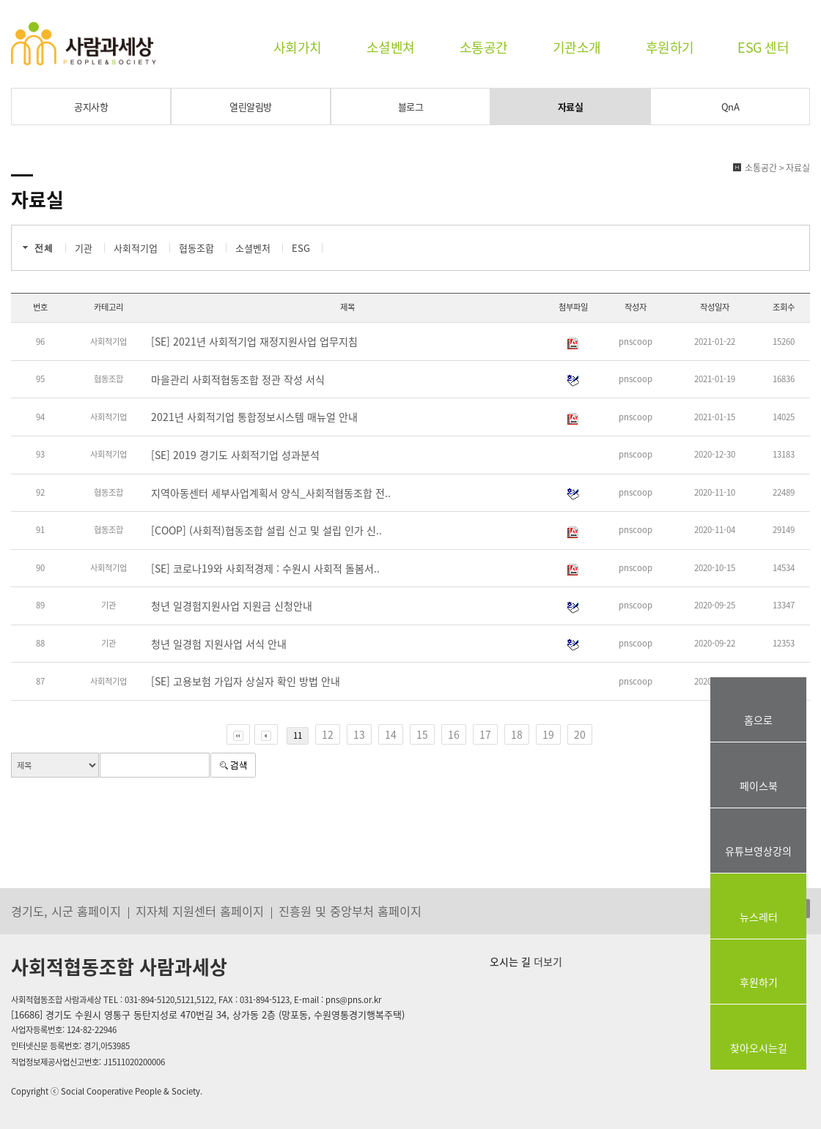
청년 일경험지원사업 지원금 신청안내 (231, 605)
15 (422, 734)
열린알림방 (250, 106)
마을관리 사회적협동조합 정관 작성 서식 (238, 379)
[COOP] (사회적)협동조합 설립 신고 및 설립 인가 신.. (266, 530)
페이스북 (759, 785)
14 (391, 734)
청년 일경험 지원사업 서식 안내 (219, 643)
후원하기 (670, 47)
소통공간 (484, 47)
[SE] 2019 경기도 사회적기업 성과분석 (235, 454)
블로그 (411, 106)
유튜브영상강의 (758, 850)
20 (580, 734)
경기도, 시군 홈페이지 (66, 911)
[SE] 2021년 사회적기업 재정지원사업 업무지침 (254, 341)
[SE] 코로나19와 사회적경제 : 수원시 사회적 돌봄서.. (265, 568)
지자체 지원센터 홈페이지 (200, 911)
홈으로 (758, 719)
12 (328, 734)
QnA (730, 106)
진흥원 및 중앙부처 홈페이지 (350, 911)
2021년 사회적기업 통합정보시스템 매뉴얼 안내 (254, 416)
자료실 (570, 106)
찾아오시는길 (758, 1047)
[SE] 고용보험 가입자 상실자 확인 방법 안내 (245, 681)
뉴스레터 (759, 916)
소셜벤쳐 (391, 47)
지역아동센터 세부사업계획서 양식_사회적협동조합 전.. (271, 492)
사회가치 (297, 47)
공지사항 (91, 106)
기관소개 (577, 47)
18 (517, 734)
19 (548, 734)
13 (359, 734)
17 (485, 734)
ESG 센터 (763, 47)
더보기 (546, 961)
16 (454, 734)
